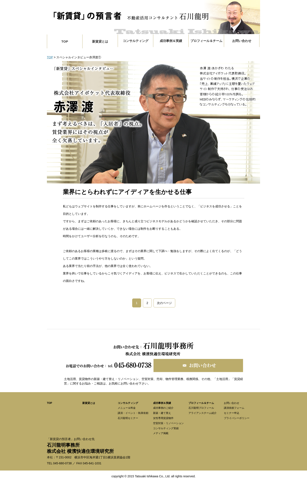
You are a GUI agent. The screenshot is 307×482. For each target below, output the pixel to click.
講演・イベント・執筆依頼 (133, 413)
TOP (64, 41)
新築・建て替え (162, 413)
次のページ (164, 303)
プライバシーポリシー (236, 418)
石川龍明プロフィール (201, 407)
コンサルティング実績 (166, 428)
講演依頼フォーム (234, 407)
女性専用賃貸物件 (163, 418)
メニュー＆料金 (127, 407)
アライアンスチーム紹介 (202, 413)
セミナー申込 (231, 413)
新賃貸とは (100, 41)
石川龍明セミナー (128, 418)
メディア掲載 (160, 433)
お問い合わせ (231, 403)
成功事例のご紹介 (163, 407)
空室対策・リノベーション (168, 423)
